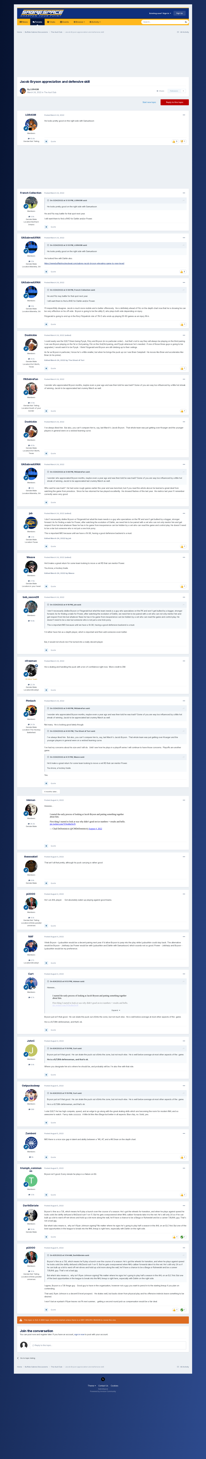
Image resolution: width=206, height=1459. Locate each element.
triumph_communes (30, 1233)
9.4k (31, 1128)
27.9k (31, 581)
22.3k (31, 684)
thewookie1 (31, 920)
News (25, 22)
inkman (30, 800)
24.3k (31, 724)
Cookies (114, 1449)
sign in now (79, 1398)
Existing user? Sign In (160, 13)
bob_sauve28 (31, 597)
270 (31, 1024)
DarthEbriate (31, 1269)
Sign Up (179, 13)
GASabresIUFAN (30, 237)
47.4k (31, 403)
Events (65, 22)
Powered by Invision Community (103, 1455)
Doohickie (31, 335)
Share (160, 91)
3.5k (31, 1258)
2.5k (31, 537)
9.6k (31, 216)
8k (31, 1221)
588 (31, 1173)
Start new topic (149, 102)
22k (31, 261)
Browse (80, 22)
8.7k (31, 1061)
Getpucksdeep (31, 1149)
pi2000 (30, 957)
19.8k (31, 621)
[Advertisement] (103, 56)
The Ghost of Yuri (82, 731)
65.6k (31, 138)
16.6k (31, 1293)
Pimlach (31, 700)
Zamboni (30, 1197)
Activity (96, 22)
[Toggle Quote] (48, 200)
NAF (30, 1000)
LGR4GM (34, 89)
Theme (92, 1449)
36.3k (31, 824)
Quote (53, 141)
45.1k (31, 359)
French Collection (30, 192)
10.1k (31, 981)
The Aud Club (50, 92)
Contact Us (103, 1449)
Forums (38, 23)
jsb (31, 513)
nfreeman (31, 660)
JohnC (31, 1104)
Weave (31, 557)
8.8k (31, 944)
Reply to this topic (174, 102)
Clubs (52, 22)
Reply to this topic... (42, 1409)
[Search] (155, 22)
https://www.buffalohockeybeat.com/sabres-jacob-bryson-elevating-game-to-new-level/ (84, 263)
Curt (30, 1037)
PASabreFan (30, 379)
